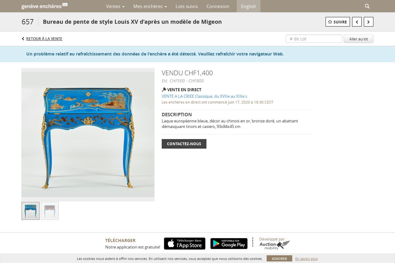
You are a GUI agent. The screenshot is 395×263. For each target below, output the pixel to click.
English (248, 6)
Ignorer (279, 258)
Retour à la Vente (44, 38)
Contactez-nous (184, 143)
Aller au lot (358, 38)
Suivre (340, 22)
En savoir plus (306, 258)
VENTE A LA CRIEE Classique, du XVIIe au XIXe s (204, 96)
